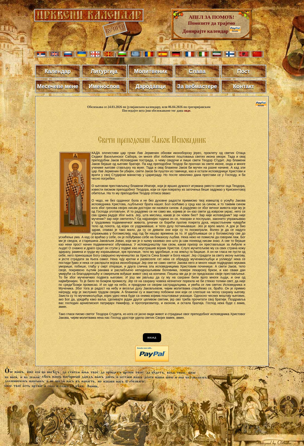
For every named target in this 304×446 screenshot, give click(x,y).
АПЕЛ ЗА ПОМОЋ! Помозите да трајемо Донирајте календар (208, 24)
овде (187, 110)
